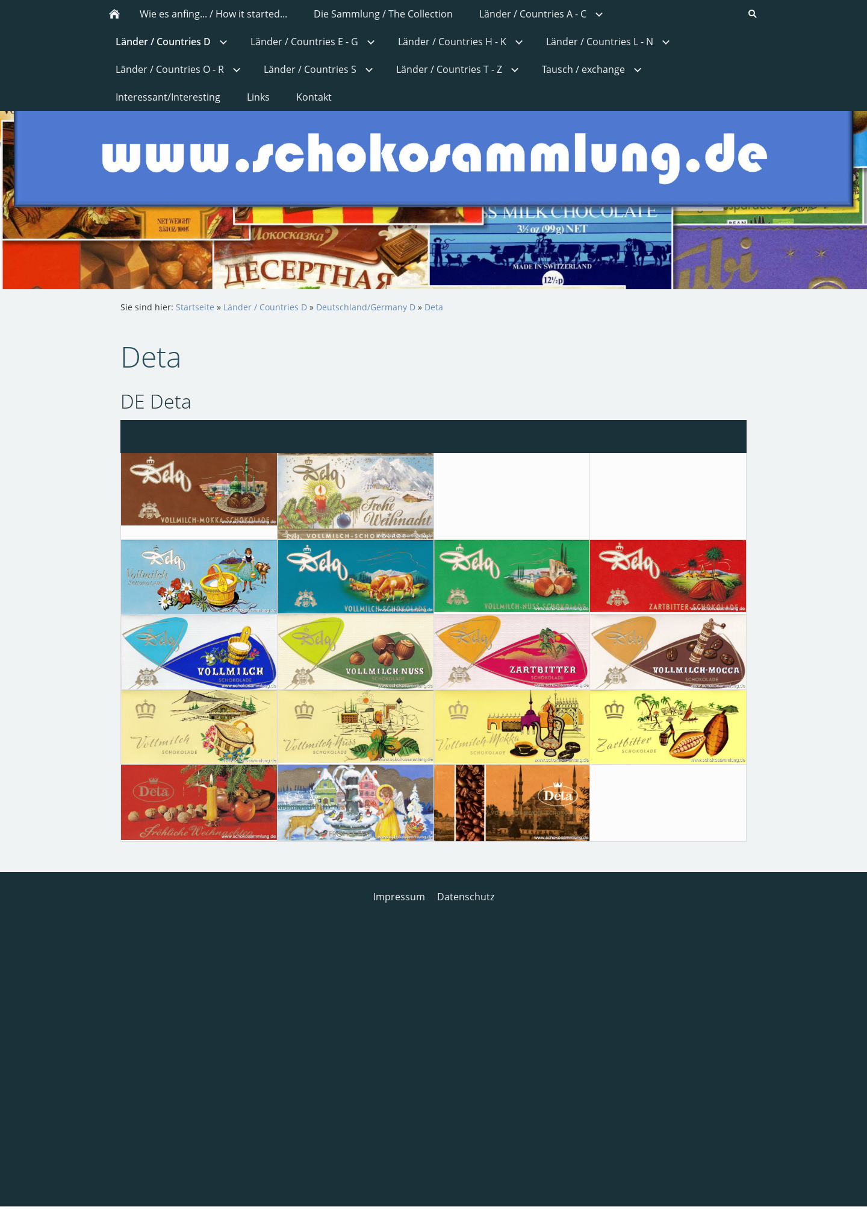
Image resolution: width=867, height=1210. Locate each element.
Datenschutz (465, 896)
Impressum (399, 896)
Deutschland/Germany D (365, 307)
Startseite (195, 307)
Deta (433, 307)
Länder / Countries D (265, 307)
